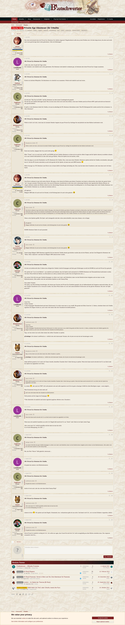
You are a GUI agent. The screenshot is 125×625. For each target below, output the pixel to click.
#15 (112, 406)
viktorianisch (84, 30)
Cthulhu (36, 584)
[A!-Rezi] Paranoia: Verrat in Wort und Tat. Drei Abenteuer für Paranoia (47, 577)
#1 (112, 37)
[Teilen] (110, 37)
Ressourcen (36, 19)
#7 (112, 174)
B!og (29, 19)
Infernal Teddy (20, 573)
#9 (112, 237)
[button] (25, 19)
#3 (112, 74)
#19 (112, 495)
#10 (112, 261)
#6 (112, 135)
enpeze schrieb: (29, 378)
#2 (112, 58)
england (40, 30)
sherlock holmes (76, 30)
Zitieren (111, 54)
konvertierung (52, 30)
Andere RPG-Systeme (35, 578)
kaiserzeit (45, 30)
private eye (68, 30)
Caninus (18, 578)
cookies (24, 618)
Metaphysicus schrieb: (31, 143)
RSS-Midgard (20, 568)
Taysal (18, 589)
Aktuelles (21, 19)
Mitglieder (47, 19)
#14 (112, 370)
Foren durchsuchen (25, 22)
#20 (112, 519)
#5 (112, 116)
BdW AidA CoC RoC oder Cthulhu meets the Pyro (44, 587)
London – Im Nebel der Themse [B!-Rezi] (37, 582)
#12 (112, 314)
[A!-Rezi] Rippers (29, 571)
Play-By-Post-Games (60, 19)
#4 (112, 93)
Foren (14, 19)
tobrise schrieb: (29, 207)
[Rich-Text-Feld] (68, 550)
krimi (58, 30)
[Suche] (110, 19)
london (62, 30)
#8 (112, 199)
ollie (108, 573)
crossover (29, 30)
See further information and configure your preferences (27, 621)
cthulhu (35, 30)
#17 (112, 458)
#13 (112, 343)
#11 (112, 295)
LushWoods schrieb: (30, 322)
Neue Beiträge (14, 22)
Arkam (107, 578)
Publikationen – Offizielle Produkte (28, 566)
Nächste (19, 33)
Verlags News (35, 568)
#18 (112, 473)
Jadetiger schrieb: (29, 442)
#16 (112, 434)
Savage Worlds (34, 573)
